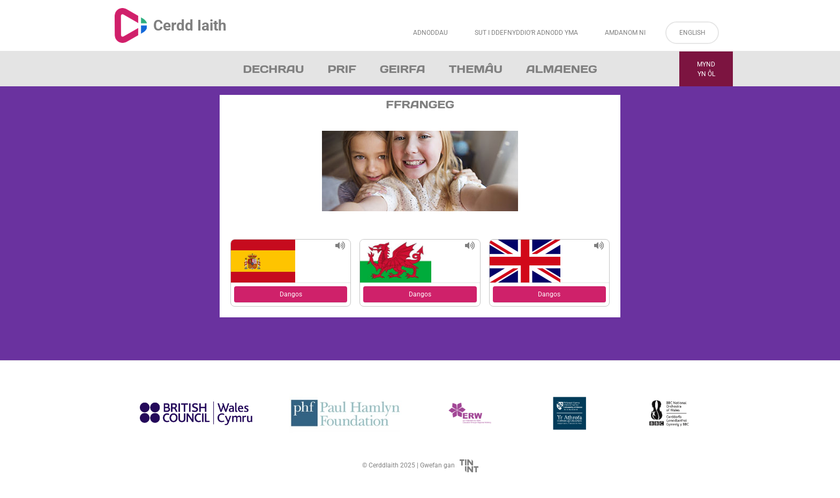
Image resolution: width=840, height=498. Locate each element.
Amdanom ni (625, 32)
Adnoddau (430, 32)
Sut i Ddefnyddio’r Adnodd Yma (526, 32)
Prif (341, 69)
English (692, 32)
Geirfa (402, 69)
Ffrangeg (420, 105)
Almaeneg (561, 69)
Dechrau (273, 69)
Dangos (291, 294)
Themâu (475, 69)
